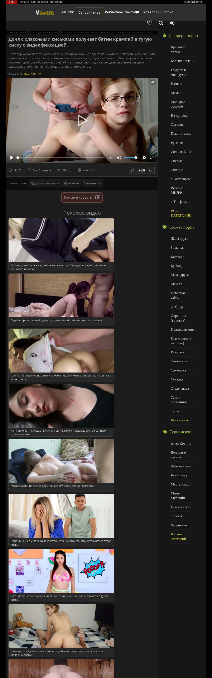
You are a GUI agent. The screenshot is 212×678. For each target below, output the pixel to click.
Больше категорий (183, 464)
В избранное (43, 163)
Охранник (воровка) (177, 275)
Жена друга (178, 205)
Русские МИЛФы (182, 161)
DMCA (86, 663)
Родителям (180, 663)
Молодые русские (182, 85)
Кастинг (176, 222)
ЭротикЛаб (17, 663)
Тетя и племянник (183, 348)
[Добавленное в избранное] (168, 12)
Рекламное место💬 (108, 12)
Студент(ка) (179, 340)
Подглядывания (181, 285)
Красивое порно (181, 39)
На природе (178, 94)
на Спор (176, 264)
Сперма (176, 136)
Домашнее (71, 176)
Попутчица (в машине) (180, 296)
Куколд (175, 230)
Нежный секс (180, 439)
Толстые (176, 447)
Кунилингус (179, 413)
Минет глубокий (182, 430)
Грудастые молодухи (45, 176)
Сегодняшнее (75, 12)
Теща (174, 357)
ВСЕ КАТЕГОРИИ (180, 181)
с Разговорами (180, 153)
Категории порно (144, 12)
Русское (176, 119)
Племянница (92, 176)
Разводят (177, 306)
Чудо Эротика (28, 12)
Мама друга (179, 239)
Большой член (180, 47)
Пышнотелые (180, 111)
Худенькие (178, 455)
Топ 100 (53, 12)
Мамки (175, 77)
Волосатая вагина (182, 396)
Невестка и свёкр (182, 256)
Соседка (176, 331)
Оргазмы (177, 102)
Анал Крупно (180, 388)
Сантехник (178, 315)
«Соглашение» (194, 2)
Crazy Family (30, 65)
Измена (176, 68)
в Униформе (179, 170)
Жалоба (89, 163)
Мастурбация (180, 422)
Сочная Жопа (180, 128)
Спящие (176, 145)
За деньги (177, 213)
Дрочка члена (180, 405)
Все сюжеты (179, 365)
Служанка (177, 323)
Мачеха (176, 247)
